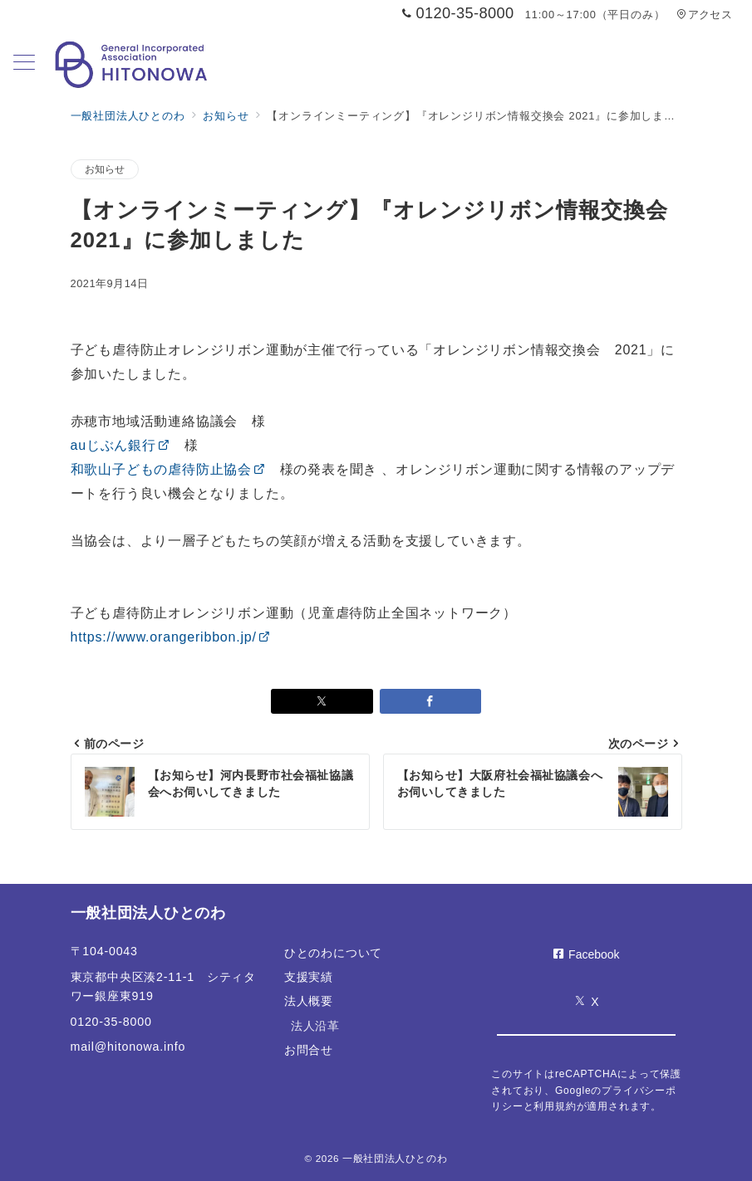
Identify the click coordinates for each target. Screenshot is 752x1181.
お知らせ (105, 168)
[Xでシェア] (322, 701)
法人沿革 (315, 1025)
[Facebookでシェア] (431, 701)
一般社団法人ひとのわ (394, 1158)
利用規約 (554, 1106)
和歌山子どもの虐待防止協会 (168, 469)
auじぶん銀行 (120, 445)
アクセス (704, 14)
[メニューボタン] (24, 64)
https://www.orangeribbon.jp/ (171, 637)
